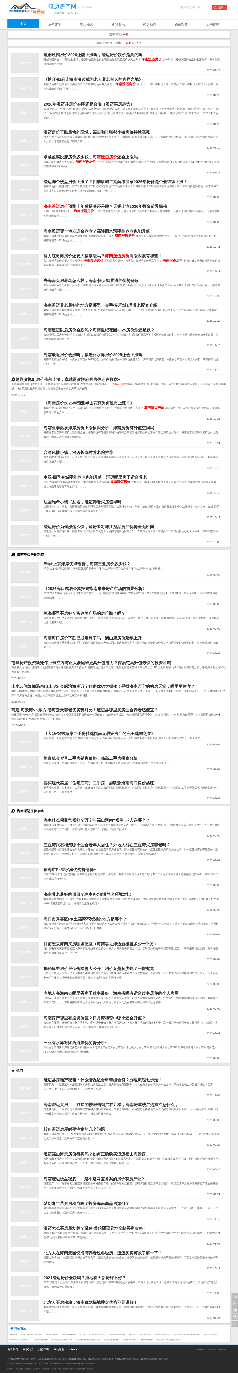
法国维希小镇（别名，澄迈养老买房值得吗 (82, 502)
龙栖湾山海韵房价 (147, 1340)
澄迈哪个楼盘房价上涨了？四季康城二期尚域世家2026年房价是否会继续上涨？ (115, 181)
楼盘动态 (149, 24)
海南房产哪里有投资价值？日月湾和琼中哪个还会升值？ (95, 1018)
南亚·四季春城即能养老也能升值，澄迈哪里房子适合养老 (95, 477)
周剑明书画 (13, 1334)
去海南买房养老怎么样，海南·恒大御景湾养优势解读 (91, 280)
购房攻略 (181, 24)
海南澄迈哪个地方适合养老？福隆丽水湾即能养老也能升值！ (99, 231)
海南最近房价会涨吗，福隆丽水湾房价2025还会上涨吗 (93, 354)
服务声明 (43, 1349)
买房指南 (213, 24)
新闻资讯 (118, 24)
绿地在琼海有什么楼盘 (111, 1340)
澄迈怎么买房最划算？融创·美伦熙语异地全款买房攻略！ (95, 1228)
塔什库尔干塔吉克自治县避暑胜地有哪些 (186, 1334)
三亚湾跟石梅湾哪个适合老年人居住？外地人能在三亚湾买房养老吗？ (107, 845)
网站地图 (59, 1349)
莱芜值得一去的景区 (210, 1334)
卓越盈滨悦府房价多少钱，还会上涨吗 (91, 157)
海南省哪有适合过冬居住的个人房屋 (88, 1340)
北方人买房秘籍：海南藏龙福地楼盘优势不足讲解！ (91, 1302)
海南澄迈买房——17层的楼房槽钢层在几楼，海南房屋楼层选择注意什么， (111, 1104)
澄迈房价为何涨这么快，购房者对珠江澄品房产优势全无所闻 (99, 526)
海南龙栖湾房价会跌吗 (129, 1340)
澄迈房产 (28, 1369)
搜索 (218, 7)
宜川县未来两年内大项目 (97, 1334)
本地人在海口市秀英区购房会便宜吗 (168, 1340)
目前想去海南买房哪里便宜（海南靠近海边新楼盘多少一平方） (101, 944)
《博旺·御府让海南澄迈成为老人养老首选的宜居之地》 (93, 79)
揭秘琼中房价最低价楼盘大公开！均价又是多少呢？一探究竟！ (101, 968)
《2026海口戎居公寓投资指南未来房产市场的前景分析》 (95, 588)
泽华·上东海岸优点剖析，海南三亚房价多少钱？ (87, 564)
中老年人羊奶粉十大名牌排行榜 (31, 1334)
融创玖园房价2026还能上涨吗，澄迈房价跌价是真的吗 (93, 54)
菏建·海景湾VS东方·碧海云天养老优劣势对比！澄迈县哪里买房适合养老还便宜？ (84, 710)
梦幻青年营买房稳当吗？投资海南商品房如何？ (86, 1203)
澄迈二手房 (56, 1369)
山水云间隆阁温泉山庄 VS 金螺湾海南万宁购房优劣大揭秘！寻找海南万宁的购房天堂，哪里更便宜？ (103, 686)
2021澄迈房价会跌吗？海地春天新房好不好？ (85, 1277)
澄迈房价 (10, 1369)
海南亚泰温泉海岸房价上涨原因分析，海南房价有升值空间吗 (99, 428)
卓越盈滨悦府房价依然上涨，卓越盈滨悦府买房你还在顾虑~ (65, 379)
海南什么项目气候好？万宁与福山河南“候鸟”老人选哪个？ (97, 820)
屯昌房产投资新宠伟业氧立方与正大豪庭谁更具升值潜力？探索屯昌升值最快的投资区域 (91, 662)
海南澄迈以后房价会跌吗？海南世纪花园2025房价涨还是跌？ (99, 330)
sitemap (73, 1349)
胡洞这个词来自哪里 (69, 1334)
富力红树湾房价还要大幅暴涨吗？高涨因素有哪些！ (103, 256)
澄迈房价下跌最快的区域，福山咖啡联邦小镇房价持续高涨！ (99, 132)
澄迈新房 (36, 1369)
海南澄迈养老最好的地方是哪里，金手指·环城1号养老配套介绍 (100, 305)
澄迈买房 (90, 1369)
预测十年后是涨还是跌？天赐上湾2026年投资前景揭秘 (105, 206)
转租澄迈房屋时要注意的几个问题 (74, 1129)
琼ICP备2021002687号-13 (87, 1363)
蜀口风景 (82, 1334)
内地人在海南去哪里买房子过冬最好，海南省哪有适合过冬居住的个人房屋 (111, 993)
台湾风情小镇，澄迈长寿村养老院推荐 (78, 452)
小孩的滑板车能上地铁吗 (117, 1334)
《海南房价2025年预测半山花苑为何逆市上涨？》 (89, 403)
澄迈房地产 (211, 1350)
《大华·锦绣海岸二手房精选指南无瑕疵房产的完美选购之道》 (99, 733)
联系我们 (28, 1349)
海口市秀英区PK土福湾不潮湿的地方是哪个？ (85, 919)
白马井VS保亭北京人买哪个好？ (20, 1340)
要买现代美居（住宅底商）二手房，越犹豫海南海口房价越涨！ (101, 783)
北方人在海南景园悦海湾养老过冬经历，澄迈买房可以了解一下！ (103, 1253)
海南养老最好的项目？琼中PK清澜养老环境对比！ (89, 894)
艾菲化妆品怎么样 (145, 1334)
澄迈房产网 (222, 1350)
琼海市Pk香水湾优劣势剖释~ (70, 869)
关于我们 (12, 1349)
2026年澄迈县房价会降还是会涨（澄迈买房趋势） (89, 104)
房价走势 (55, 24)
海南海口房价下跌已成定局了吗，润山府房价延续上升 (93, 638)
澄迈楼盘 (86, 24)
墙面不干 (132, 1334)
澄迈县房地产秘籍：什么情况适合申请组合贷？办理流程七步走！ (103, 1080)
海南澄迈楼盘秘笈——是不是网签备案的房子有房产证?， (96, 1179)
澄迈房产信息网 (68, 1369)
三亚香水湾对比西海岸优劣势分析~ (75, 1042)
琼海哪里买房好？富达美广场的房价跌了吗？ (84, 613)
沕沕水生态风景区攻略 (162, 1334)
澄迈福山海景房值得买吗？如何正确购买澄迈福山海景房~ (96, 1154)
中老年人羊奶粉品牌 (52, 1334)
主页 (23, 23)
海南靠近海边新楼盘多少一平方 (62, 1340)
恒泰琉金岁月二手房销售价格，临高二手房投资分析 (91, 758)
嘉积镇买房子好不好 (41, 1340)
